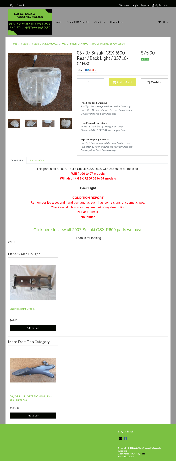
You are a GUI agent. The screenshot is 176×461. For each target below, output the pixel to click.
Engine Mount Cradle (22, 308)
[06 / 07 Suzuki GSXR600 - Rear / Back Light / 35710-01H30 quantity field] (90, 82)
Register (145, 5)
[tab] (17, 160)
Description (17, 160)
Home (58, 21)
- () (162, 21)
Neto (142, 454)
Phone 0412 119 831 (78, 21)
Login (135, 5)
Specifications (37, 160)
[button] (154, 82)
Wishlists (124, 5)
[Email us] (120, 438)
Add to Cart (122, 82)
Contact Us (116, 21)
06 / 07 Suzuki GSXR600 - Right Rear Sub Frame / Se (31, 398)
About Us (99, 21)
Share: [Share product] (86, 70)
